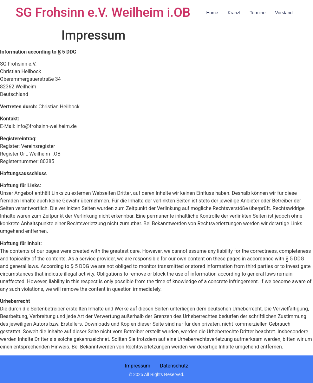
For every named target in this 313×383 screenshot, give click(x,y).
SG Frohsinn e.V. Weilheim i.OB (103, 12)
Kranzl (234, 12)
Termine (258, 12)
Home (212, 12)
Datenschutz (174, 366)
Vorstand (283, 12)
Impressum (138, 366)
